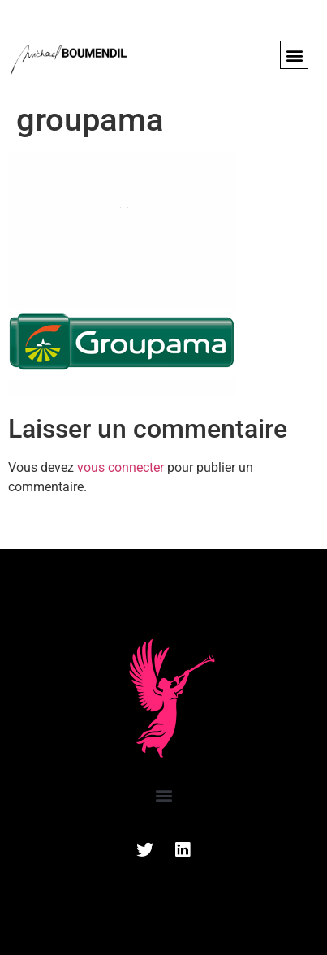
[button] (294, 55)
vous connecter (120, 467)
